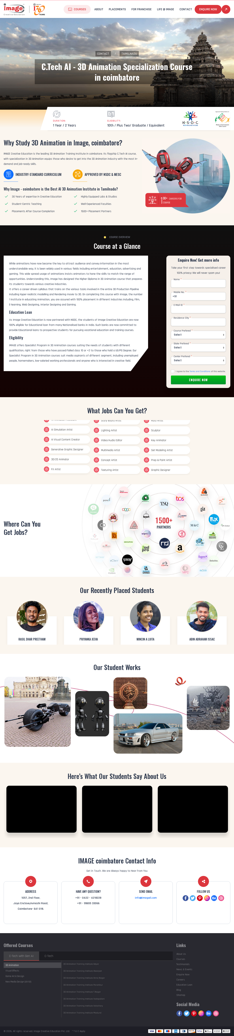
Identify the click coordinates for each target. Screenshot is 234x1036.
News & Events (184, 969)
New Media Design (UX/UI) (18, 981)
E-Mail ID (179, 305)
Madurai (82, 1012)
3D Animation (12, 965)
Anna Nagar (84, 978)
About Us (181, 954)
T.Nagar (82, 992)
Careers (180, 979)
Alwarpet (82, 971)
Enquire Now (208, 9)
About (98, 9)
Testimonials (183, 964)
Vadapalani (84, 998)
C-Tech (49, 956)
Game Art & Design (14, 976)
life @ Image (165, 9)
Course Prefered (183, 330)
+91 (175, 296)
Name (178, 279)
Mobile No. (180, 292)
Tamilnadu (129, 54)
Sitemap (180, 995)
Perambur (83, 985)
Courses (80, 9)
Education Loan (184, 984)
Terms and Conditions (200, 371)
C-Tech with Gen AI (21, 956)
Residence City (182, 318)
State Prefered (182, 343)
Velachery (83, 1005)
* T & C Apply (78, 1031)
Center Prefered (183, 356)
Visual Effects (12, 970)
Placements (117, 9)
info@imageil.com (146, 898)
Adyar (81, 964)
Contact (186, 9)
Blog (178, 990)
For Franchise (141, 9)
